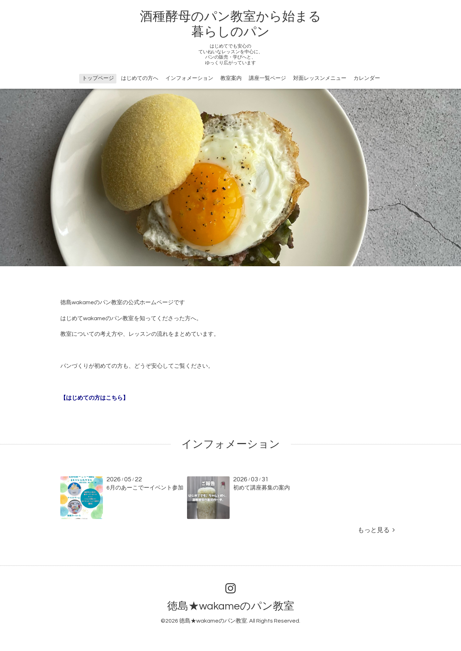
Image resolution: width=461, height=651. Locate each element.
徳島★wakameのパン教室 (230, 606)
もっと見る (376, 530)
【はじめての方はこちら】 (94, 398)
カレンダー (366, 78)
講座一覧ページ (267, 78)
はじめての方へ (139, 78)
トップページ (98, 78)
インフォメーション (189, 78)
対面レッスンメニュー (319, 78)
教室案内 (231, 78)
